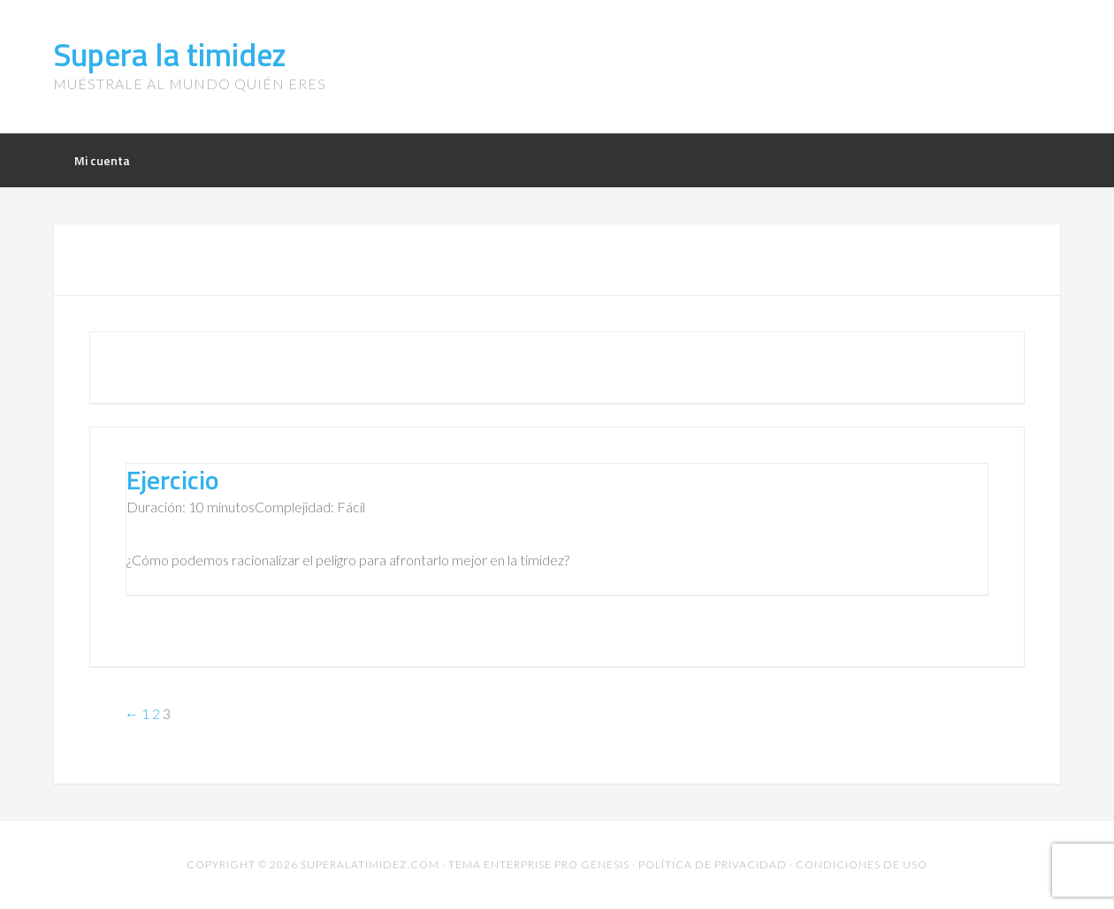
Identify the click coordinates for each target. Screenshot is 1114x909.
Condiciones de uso (861, 864)
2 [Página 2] (156, 713)
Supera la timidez (169, 54)
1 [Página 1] (145, 713)
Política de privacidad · (717, 864)
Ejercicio (172, 479)
